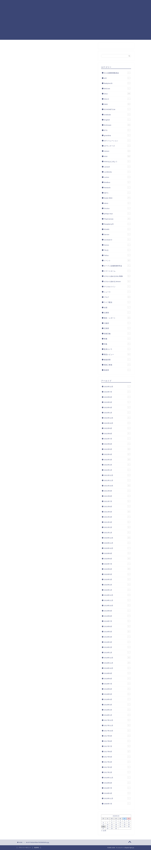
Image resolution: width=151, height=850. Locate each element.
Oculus (117, 208)
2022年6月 (117, 444)
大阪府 (117, 323)
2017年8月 (117, 741)
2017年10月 (117, 731)
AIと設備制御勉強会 (117, 73)
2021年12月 (117, 475)
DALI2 (117, 99)
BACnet (117, 88)
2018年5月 (117, 694)
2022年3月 (117, 459)
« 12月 (103, 830)
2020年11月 (117, 543)
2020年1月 (117, 590)
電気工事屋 (117, 365)
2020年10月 (117, 548)
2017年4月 (117, 762)
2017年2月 (117, 772)
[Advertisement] (75, 25)
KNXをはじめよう (117, 161)
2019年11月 (117, 600)
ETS (117, 130)
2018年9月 (117, 673)
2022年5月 (117, 449)
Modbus (117, 182)
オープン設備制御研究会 (117, 266)
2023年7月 (117, 392)
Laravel (117, 167)
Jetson (117, 151)
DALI (85, 3)
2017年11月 (117, 725)
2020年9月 (117, 553)
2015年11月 (117, 798)
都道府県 (117, 359)
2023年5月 (117, 402)
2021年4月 (117, 517)
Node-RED (73, 3)
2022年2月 (117, 465)
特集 (117, 344)
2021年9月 (117, 491)
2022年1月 (117, 470)
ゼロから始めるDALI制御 (117, 276)
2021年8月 (117, 496)
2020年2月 (117, 585)
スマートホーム (117, 271)
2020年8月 (117, 558)
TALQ (117, 250)
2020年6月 (117, 569)
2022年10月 (117, 423)
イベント (117, 260)
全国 (117, 307)
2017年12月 (117, 720)
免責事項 (36, 847)
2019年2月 (117, 647)
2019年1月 (117, 652)
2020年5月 (117, 574)
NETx (117, 193)
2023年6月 (117, 397)
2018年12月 (117, 657)
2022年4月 (117, 454)
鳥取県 (117, 370)
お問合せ (57, 7)
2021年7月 (117, 501)
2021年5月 (117, 512)
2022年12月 (117, 418)
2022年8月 (117, 433)
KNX (94, 3)
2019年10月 (117, 605)
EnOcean (117, 125)
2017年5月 (117, 757)
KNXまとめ (48, 3)
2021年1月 (117, 532)
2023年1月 (117, 412)
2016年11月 (117, 777)
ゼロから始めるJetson (117, 281)
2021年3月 (117, 522)
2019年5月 (117, 631)
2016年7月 (117, 788)
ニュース (117, 292)
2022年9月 (117, 428)
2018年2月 (117, 710)
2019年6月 (117, 626)
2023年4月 (117, 407)
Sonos (117, 245)
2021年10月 (117, 486)
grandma (117, 135)
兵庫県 (117, 312)
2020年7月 (117, 564)
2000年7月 (117, 803)
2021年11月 (117, 480)
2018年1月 (117, 715)
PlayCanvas (106, 3)
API (117, 78)
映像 (117, 339)
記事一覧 (61, 3)
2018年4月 (117, 699)
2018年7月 (117, 684)
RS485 (117, 229)
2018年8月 (117, 678)
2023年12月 (117, 386)
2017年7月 (117, 746)
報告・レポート (117, 318)
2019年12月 (117, 595)
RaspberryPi (117, 224)
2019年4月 (117, 637)
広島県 (117, 328)
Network (117, 187)
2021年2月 (117, 527)
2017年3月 (117, 767)
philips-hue (117, 213)
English (117, 120)
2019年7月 (117, 621)
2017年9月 (117, 736)
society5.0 (117, 240)
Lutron (117, 177)
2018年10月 (117, 668)
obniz (117, 203)
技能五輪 (117, 333)
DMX (117, 104)
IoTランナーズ (117, 146)
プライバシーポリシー (25, 847)
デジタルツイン (117, 286)
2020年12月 (117, 538)
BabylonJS (117, 83)
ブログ (117, 297)
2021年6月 (117, 506)
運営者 (46, 7)
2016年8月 (117, 783)
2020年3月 (117, 579)
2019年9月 (117, 611)
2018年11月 (117, 663)
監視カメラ (117, 349)
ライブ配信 (117, 302)
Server (117, 234)
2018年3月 (117, 704)
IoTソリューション (117, 141)
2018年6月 (117, 689)
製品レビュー (117, 354)
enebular (117, 114)
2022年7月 (117, 439)
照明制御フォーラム (123, 3)
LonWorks (117, 172)
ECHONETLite (117, 109)
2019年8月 (117, 616)
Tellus (117, 255)
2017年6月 (117, 751)
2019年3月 (117, 642)
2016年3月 (117, 793)
